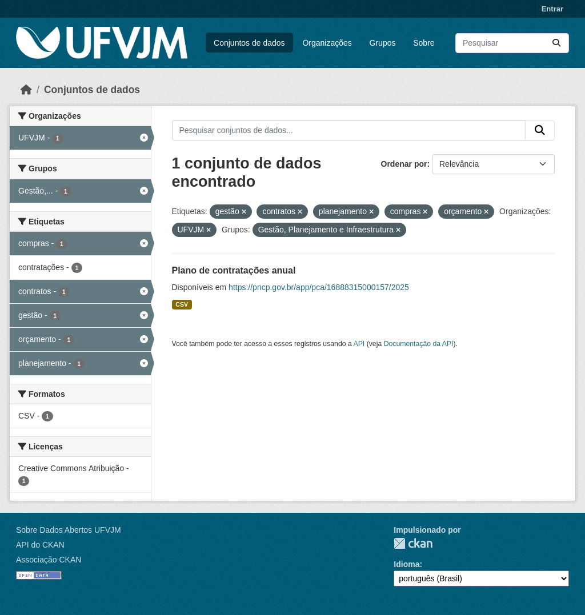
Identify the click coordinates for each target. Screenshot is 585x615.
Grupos (383, 42)
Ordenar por (404, 163)
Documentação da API (419, 344)
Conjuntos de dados (249, 42)
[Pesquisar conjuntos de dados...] (512, 43)
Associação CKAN (48, 559)
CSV (181, 304)
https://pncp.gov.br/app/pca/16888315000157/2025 (319, 287)
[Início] (26, 89)
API (359, 344)
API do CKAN (40, 544)
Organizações (326, 42)
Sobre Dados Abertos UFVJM (68, 529)
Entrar (552, 9)
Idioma (406, 564)
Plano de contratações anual (234, 270)
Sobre (423, 42)
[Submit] (556, 43)
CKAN (413, 543)
